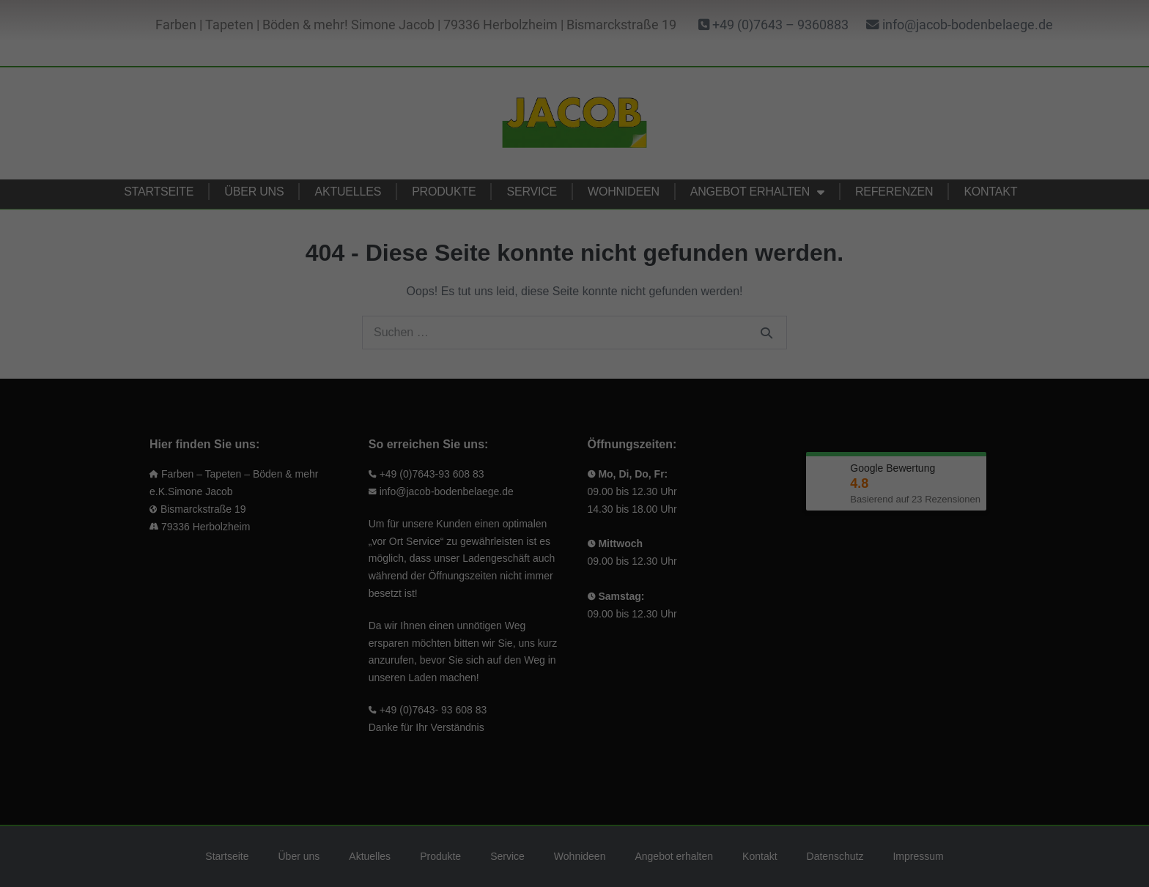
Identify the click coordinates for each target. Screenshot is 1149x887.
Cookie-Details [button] (513, 547)
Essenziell (625, 45)
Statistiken (626, 120)
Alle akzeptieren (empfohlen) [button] (434, 427)
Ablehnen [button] (574, 470)
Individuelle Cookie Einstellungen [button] (575, 513)
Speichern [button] (716, 427)
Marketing (624, 194)
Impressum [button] (642, 547)
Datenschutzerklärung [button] (580, 547)
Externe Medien (638, 283)
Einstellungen (403, 238)
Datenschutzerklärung (354, 195)
